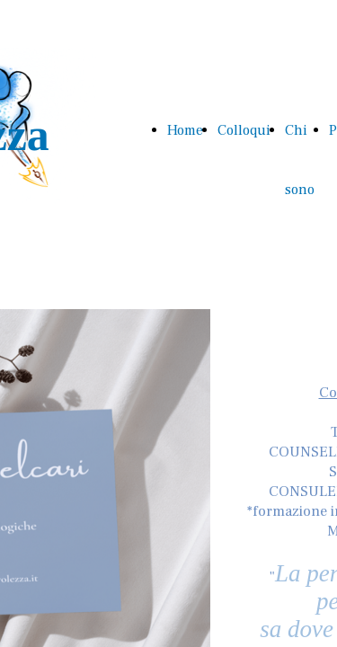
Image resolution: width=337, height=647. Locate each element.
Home (185, 130)
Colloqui (243, 130)
